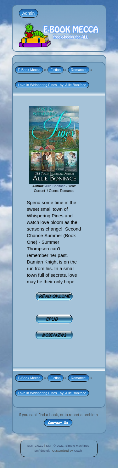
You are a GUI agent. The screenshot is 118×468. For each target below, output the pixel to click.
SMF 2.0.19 (35, 445)
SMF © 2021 (55, 445)
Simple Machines (77, 445)
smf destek (41, 450)
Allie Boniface (55, 186)
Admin (28, 13)
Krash (78, 450)
